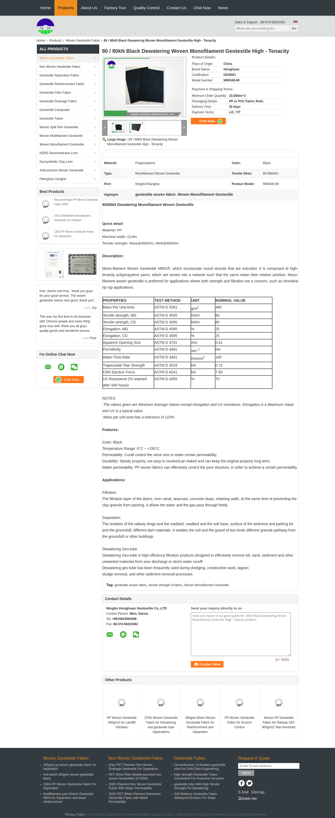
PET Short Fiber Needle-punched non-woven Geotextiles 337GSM (135, 776)
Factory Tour (115, 7)
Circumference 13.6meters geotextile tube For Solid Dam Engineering (199, 767)
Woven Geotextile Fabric (83, 40)
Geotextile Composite (55, 110)
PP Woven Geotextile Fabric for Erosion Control (239, 722)
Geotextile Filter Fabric (55, 92)
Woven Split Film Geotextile (59, 127)
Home (45, 7)
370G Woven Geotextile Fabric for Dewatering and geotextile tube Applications (160, 725)
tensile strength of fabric (165, 585)
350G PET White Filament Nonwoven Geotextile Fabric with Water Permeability (135, 798)
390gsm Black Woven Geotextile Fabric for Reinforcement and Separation (200, 725)
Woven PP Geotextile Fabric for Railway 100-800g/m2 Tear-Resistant (278, 722)
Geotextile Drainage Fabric (58, 101)
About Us (89, 7)
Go (294, 28)
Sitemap (257, 792)
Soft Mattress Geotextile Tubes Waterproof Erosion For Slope (195, 796)
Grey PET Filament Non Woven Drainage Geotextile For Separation (133, 767)
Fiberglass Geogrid (53, 179)
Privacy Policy (75, 814)
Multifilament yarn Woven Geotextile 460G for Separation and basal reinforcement (68, 798)
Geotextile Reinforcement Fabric (62, 84)
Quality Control (146, 7)
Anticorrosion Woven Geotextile (61, 170)
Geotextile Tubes (51, 118)
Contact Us (176, 7)
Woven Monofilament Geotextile (62, 144)
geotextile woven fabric (131, 585)
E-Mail (243, 792)
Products (66, 7)
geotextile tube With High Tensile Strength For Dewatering (197, 786)
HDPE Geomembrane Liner (59, 153)
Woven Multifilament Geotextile (61, 136)
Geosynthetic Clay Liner (56, 162)
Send (246, 773)
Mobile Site (247, 798)
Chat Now (202, 8)
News (223, 7)
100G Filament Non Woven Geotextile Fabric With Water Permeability (135, 786)
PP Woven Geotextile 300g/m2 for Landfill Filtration (122, 722)
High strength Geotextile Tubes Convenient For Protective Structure (199, 776)
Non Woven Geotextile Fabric (60, 67)
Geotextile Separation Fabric (59, 75)
